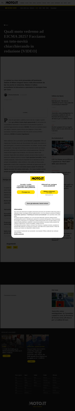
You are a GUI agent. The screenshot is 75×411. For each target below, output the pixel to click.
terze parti (36, 217)
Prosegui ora (26, 192)
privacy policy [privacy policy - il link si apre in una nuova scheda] (56, 211)
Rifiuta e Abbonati (49, 192)
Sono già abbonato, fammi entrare (37, 203)
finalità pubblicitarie (22, 222)
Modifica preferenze (19, 234)
